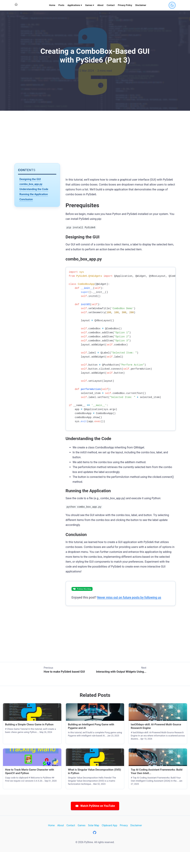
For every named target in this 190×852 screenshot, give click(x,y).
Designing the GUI (30, 179)
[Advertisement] (95, 137)
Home (52, 5)
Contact (111, 5)
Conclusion (26, 199)
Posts (61, 5)
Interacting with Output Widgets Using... (121, 671)
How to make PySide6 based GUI (64, 671)
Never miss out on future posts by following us (129, 597)
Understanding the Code (33, 189)
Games (81, 825)
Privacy (124, 825)
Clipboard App (109, 825)
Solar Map (93, 825)
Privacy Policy (125, 5)
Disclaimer (140, 5)
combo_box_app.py (30, 184)
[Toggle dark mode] (172, 5)
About (100, 5)
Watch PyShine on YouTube (95, 806)
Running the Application (33, 194)
